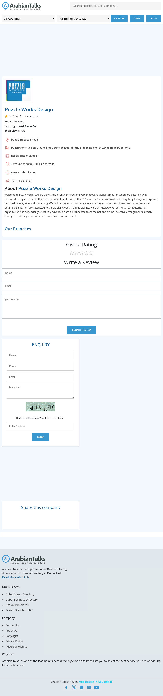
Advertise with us (16, 646)
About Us (11, 630)
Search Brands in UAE (19, 610)
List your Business (17, 605)
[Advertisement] (81, 52)
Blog (154, 18)
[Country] (28, 18)
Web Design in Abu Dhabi (95, 681)
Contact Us (12, 625)
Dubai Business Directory (22, 599)
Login (137, 18)
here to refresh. (56, 417)
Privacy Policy (14, 641)
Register (119, 18)
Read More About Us (15, 577)
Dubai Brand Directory (20, 594)
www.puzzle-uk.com (23, 172)
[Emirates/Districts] (83, 18)
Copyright (12, 636)
